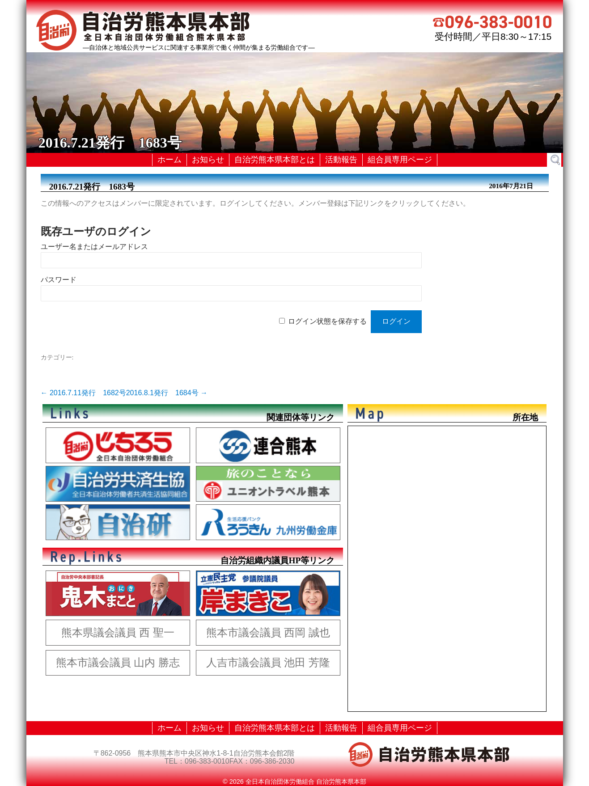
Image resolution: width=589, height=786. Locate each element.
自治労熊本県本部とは (274, 159)
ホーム (169, 159)
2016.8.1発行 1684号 (167, 393)
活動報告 (341, 159)
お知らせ (208, 159)
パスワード (58, 279)
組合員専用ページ (400, 159)
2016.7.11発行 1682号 (83, 393)
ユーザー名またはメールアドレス (94, 246)
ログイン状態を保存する (327, 321)
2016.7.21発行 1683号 (92, 186)
